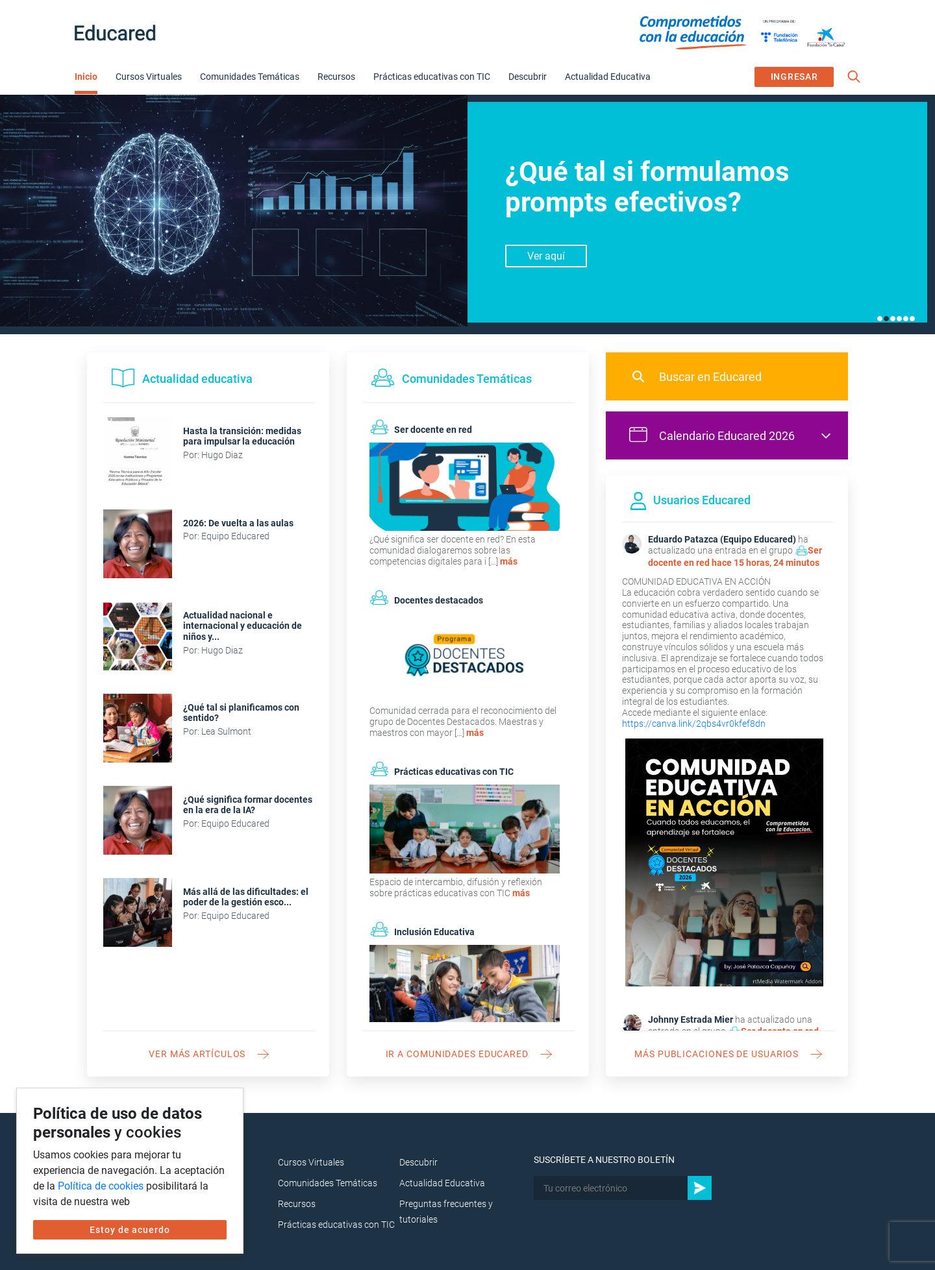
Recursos (336, 76)
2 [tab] (886, 318)
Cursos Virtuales (149, 76)
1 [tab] (879, 318)
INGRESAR (794, 76)
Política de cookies (100, 1186)
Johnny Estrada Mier (690, 1019)
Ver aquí (546, 256)
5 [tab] (905, 318)
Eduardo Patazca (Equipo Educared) (722, 539)
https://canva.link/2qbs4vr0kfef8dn (694, 723)
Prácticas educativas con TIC (431, 76)
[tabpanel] (467, 214)
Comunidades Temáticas (249, 76)
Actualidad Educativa (608, 76)
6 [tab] (912, 318)
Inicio (86, 76)
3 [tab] (892, 318)
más (508, 561)
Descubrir (527, 76)
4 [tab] (899, 318)
